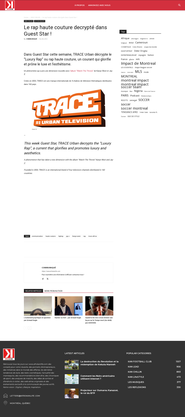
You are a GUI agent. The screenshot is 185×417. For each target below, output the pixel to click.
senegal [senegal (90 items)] (133, 100)
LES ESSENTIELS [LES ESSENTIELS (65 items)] (127, 67)
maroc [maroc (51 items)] (123, 72)
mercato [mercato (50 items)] (130, 72)
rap (84, 236)
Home (26, 17)
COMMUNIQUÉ (31, 39)
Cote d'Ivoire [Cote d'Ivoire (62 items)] (137, 47)
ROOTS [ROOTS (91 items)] (124, 100)
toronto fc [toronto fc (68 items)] (153, 112)
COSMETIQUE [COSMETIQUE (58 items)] (126, 47)
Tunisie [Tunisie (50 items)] (123, 116)
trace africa (93, 236)
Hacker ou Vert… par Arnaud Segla (68, 318)
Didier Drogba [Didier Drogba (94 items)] (140, 51)
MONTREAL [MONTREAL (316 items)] (129, 76)
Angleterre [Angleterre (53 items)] (144, 39)
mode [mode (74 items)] (146, 72)
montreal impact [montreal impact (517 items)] (135, 80)
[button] (179, 5)
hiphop (60, 236)
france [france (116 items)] (124, 59)
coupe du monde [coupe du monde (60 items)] (150, 47)
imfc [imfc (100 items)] (138, 59)
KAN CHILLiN (35, 17)
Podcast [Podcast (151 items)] (135, 95)
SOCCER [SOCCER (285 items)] (144, 100)
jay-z (68, 236)
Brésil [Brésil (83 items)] (131, 42)
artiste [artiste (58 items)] (152, 39)
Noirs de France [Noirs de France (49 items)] (149, 91)
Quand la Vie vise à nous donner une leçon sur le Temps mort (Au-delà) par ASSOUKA (99, 320)
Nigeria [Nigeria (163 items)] (138, 91)
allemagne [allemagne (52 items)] (134, 39)
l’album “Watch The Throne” (81, 71)
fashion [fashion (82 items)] (151, 55)
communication (37, 236)
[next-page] (29, 328)
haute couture (51, 236)
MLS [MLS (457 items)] (138, 71)
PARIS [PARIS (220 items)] (124, 95)
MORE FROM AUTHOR (53, 291)
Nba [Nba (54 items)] (131, 91)
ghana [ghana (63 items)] (131, 59)
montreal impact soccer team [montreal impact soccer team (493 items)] (135, 85)
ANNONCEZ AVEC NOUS (99, 5)
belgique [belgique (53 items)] (124, 43)
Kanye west (76, 236)
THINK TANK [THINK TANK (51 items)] (144, 112)
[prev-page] (25, 328)
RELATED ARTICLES (33, 291)
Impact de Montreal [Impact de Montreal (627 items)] (138, 63)
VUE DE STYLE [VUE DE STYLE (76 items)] (133, 116)
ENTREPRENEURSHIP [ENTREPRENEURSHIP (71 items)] (129, 55)
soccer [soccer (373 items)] (126, 104)
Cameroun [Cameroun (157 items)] (141, 42)
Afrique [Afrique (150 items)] (125, 38)
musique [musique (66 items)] (124, 91)
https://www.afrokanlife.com (51, 271)
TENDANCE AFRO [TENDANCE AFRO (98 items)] (129, 112)
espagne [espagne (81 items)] (142, 55)
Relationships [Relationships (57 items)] (146, 96)
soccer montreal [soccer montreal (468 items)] (134, 108)
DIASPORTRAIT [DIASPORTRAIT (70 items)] (126, 51)
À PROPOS (80, 5)
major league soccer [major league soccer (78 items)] (143, 67)
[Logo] (10, 5)
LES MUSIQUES (39, 21)
